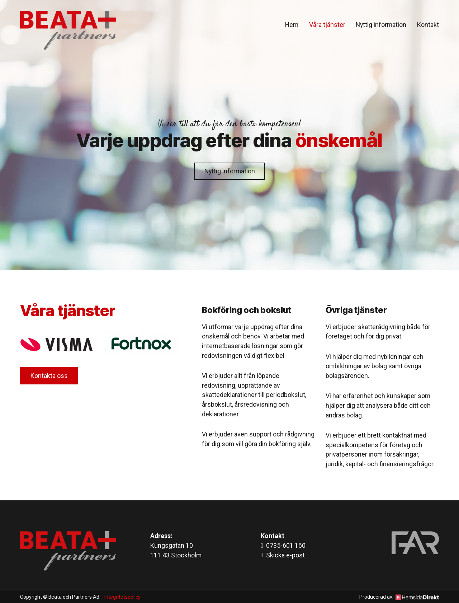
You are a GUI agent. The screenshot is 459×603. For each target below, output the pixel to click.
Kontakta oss (49, 375)
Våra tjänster (327, 24)
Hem (291, 24)
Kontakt (428, 24)
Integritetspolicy (122, 597)
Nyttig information (381, 24)
